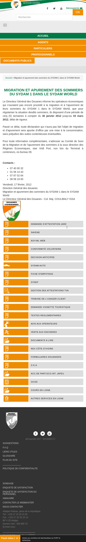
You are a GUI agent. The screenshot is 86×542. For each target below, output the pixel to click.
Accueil (8, 78)
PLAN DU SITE (10, 460)
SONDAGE (8, 483)
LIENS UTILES (10, 451)
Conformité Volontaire (46, 249)
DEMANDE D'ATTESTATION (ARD (48, 224)
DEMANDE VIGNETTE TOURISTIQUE (50, 307)
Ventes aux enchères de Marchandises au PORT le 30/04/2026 (41, 539)
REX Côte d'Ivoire (42, 349)
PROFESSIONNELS (43, 54)
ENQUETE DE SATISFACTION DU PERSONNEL (20, 493)
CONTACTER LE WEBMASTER (18, 502)
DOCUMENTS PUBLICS (17, 60)
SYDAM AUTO (38, 266)
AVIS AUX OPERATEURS (44, 324)
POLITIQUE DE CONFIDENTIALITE (20, 468)
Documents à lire (42, 340)
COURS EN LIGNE (40, 390)
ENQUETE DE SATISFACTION (18, 487)
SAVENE (35, 232)
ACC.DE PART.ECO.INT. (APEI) (47, 373)
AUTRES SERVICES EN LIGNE (47, 398)
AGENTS (43, 42)
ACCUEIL (42, 35)
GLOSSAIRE (9, 456)
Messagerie (74, 8)
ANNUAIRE (8, 498)
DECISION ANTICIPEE (43, 257)
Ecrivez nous (9, 527)
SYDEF (34, 282)
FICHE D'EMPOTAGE (42, 274)
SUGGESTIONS (11, 443)
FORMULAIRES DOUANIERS (46, 357)
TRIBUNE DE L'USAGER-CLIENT (48, 299)
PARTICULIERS (43, 48)
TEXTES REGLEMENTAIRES (46, 315)
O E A (34, 365)
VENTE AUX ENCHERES (44, 332)
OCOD (34, 382)
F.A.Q (5, 447)
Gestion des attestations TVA (50, 290)
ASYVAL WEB (38, 241)
